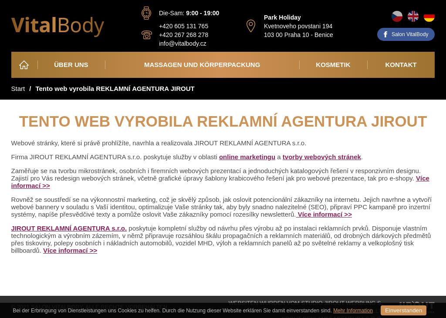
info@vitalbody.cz (182, 43)
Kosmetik (333, 64)
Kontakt (400, 64)
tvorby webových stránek (322, 157)
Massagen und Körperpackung (202, 64)
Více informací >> (324, 214)
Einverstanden (403, 310)
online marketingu (247, 157)
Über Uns (71, 64)
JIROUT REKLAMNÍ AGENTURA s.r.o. (69, 228)
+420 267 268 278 (183, 34)
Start (18, 88)
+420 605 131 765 (183, 26)
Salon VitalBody (410, 34)
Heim (24, 64)
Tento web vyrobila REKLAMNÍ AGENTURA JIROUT (114, 88)
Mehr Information (353, 311)
